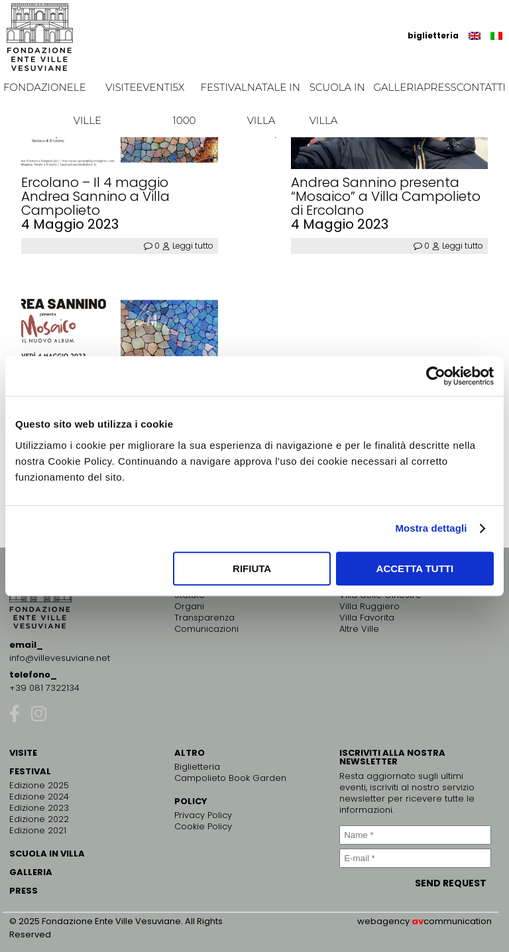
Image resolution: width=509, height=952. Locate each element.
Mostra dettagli (431, 528)
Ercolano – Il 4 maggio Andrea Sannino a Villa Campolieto (95, 196)
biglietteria (433, 35)
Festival (224, 87)
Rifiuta (252, 568)
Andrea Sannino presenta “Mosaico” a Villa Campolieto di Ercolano (386, 196)
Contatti (481, 87)
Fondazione (38, 87)
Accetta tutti (415, 568)
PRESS (23, 890)
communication (458, 921)
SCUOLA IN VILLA (47, 853)
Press (440, 87)
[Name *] (415, 835)
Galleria (398, 87)
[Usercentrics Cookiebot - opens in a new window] (436, 376)
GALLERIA (30, 872)
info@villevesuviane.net (59, 658)
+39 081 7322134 (44, 688)
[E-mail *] (415, 858)
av (418, 921)
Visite (121, 87)
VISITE (23, 752)
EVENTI (154, 87)
